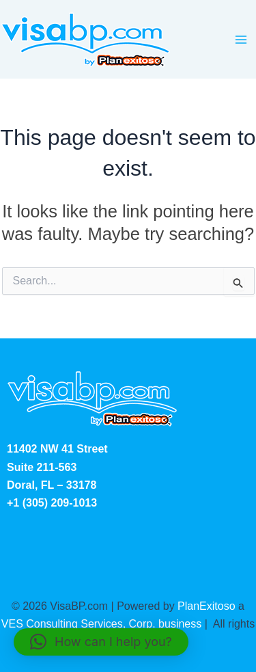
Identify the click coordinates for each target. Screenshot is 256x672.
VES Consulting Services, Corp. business (101, 624)
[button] (101, 642)
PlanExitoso (206, 606)
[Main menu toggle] (241, 40)
